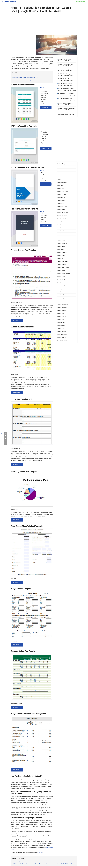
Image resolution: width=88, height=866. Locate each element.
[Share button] (5, 433)
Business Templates (19, 4)
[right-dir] (86, 433)
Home (12, 4)
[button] (85, 1)
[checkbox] (2, 1)
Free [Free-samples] (80, 1)
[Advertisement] (44, 24)
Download (45, 107)
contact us (39, 852)
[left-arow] (2, 433)
